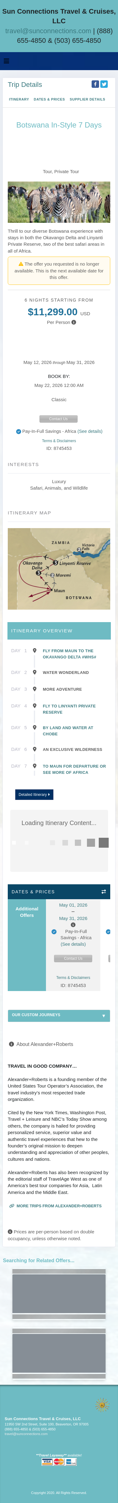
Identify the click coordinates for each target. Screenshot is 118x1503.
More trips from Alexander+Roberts (55, 1206)
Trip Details (25, 84)
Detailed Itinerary (34, 794)
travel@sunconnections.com (48, 31)
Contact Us (58, 419)
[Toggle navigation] (6, 63)
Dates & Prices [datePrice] (49, 99)
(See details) (89, 431)
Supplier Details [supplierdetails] (87, 99)
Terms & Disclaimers (59, 441)
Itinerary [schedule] (19, 99)
